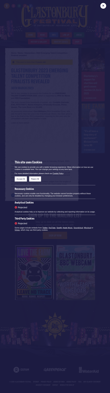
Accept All (21, 179)
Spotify (59, 228)
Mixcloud (87, 228)
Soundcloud (78, 228)
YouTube (52, 228)
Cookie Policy (58, 173)
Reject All (35, 179)
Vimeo (17, 230)
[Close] (103, 6)
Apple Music (68, 228)
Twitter (44, 228)
